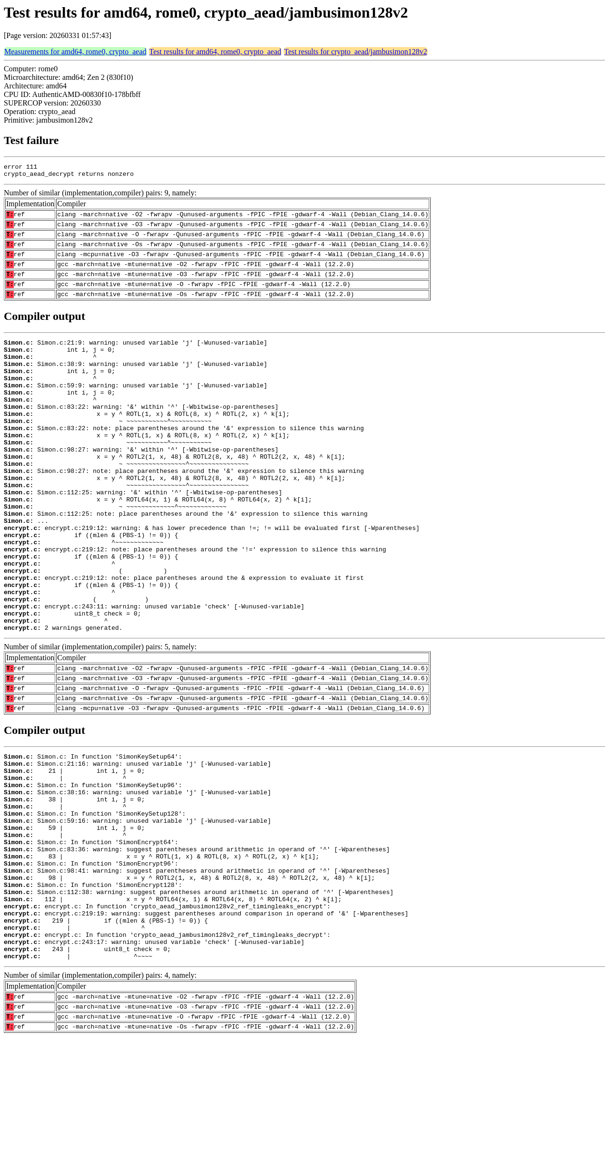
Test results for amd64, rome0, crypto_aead (215, 52)
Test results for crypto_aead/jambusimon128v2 (355, 52)
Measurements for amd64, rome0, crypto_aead (75, 52)
